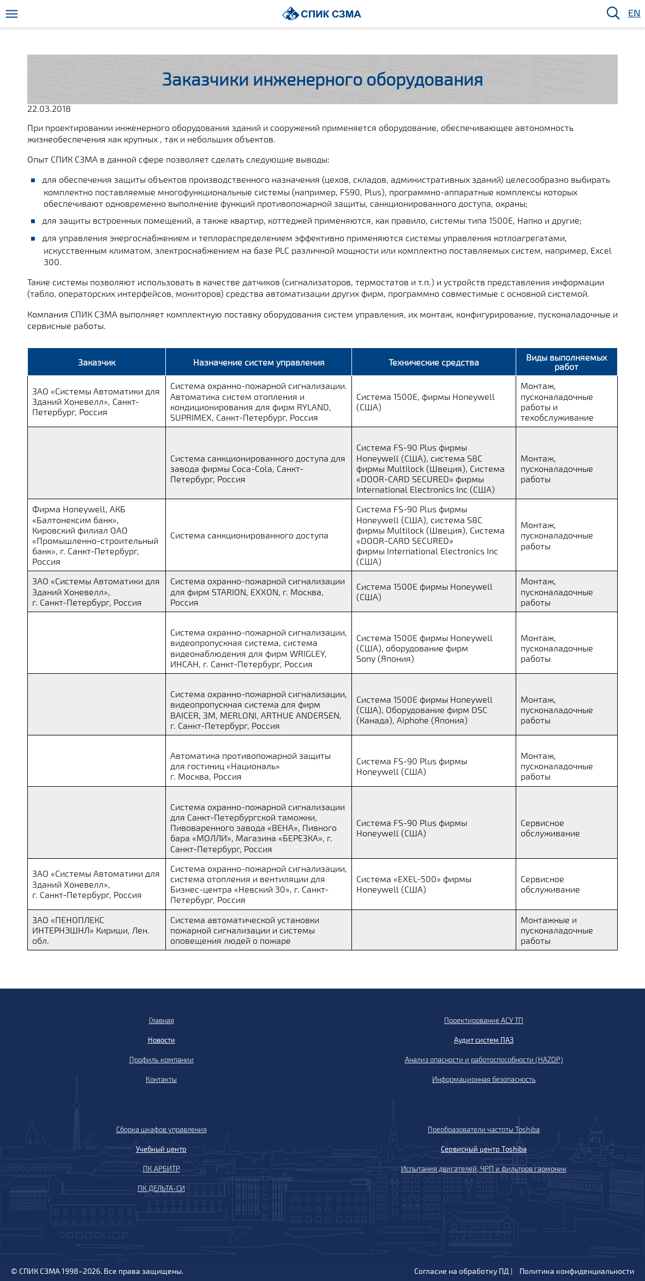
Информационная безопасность (484, 1079)
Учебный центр (161, 1149)
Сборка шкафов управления (161, 1129)
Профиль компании (161, 1059)
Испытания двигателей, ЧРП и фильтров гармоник (483, 1168)
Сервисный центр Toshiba (484, 1149)
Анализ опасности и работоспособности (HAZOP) (484, 1059)
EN (633, 13)
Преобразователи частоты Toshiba (484, 1129)
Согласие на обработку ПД (461, 1271)
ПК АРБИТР (161, 1168)
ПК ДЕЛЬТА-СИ (161, 1188)
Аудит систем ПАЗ (483, 1039)
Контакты (161, 1079)
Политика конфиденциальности (576, 1271)
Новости (161, 1039)
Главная (161, 1020)
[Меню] (11, 14)
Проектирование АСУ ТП (483, 1020)
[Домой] (321, 13)
